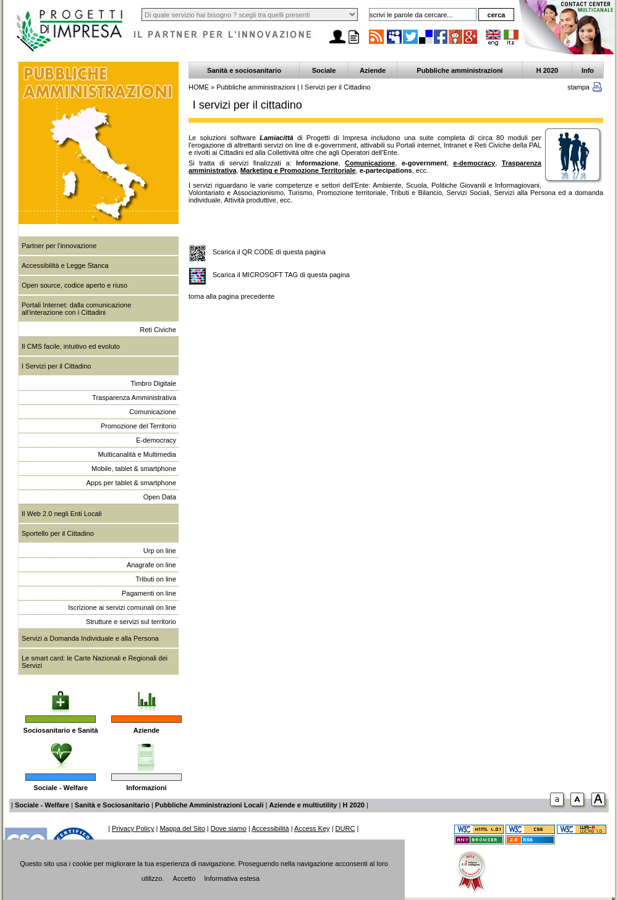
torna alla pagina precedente (231, 296)
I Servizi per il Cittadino (56, 366)
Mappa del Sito (182, 828)
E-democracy (156, 440)
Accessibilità (270, 828)
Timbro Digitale (153, 383)
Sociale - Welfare (60, 787)
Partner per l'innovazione (59, 245)
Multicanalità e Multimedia (137, 454)
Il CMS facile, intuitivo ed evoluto (71, 346)
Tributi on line (155, 579)
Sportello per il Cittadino (58, 533)
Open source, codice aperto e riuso (74, 285)
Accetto (184, 878)
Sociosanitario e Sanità (60, 730)
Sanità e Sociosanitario (112, 805)
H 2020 (547, 70)
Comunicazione (152, 411)
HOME (198, 87)
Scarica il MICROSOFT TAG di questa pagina (281, 274)
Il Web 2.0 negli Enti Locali (61, 513)
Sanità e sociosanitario (244, 70)
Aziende (146, 730)
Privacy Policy (133, 828)
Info (588, 70)
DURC (345, 828)
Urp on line (159, 550)
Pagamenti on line (149, 593)
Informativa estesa (232, 878)
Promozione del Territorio (138, 426)
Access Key (311, 828)
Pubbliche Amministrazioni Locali (209, 805)
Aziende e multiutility (303, 805)
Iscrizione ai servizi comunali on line (122, 607)
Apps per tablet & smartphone (131, 482)
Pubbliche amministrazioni (459, 70)
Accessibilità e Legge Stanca (65, 265)
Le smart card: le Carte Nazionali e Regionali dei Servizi (94, 661)
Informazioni (146, 787)
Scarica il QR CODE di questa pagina (269, 252)
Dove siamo (229, 828)
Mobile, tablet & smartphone (133, 468)
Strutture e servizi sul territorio (131, 621)
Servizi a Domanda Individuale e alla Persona (90, 638)
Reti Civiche (158, 329)
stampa (578, 87)
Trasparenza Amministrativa (134, 397)
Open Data (159, 497)
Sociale (324, 70)
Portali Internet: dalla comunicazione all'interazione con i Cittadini (76, 308)
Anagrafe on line (151, 565)
